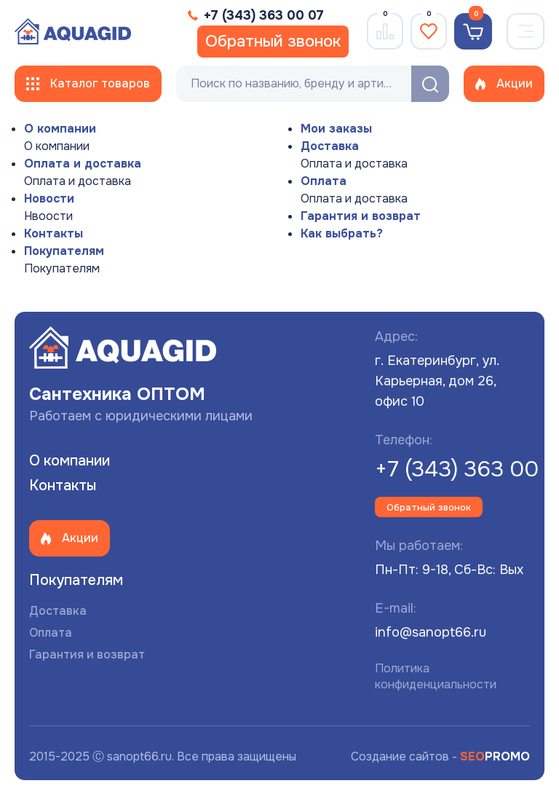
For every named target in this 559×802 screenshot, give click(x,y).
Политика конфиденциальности (435, 676)
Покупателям (64, 251)
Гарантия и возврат (361, 216)
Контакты (53, 233)
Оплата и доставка (82, 163)
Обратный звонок (273, 41)
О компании (60, 128)
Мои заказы (336, 128)
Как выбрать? (342, 233)
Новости (49, 198)
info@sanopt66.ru (430, 632)
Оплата (323, 181)
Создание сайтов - (440, 756)
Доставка (330, 146)
